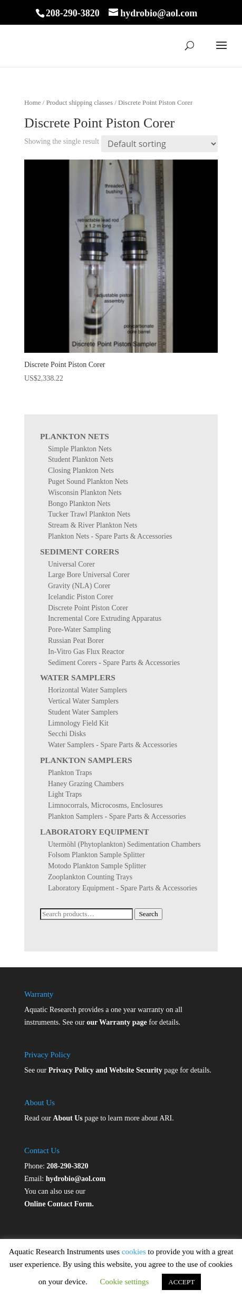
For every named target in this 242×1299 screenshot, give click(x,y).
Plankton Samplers (86, 760)
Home (32, 102)
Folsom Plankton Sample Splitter (96, 855)
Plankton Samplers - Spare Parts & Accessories (117, 816)
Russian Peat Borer (76, 640)
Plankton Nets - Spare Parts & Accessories (110, 536)
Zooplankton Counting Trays (90, 877)
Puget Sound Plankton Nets (88, 481)
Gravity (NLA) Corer (79, 586)
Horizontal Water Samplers (87, 690)
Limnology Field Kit (78, 723)
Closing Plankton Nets (81, 470)
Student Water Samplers (83, 712)
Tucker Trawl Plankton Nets (89, 514)
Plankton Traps (70, 773)
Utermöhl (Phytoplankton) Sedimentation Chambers (124, 844)
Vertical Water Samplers (83, 701)
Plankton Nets (74, 436)
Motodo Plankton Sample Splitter (97, 866)
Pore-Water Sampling (79, 629)
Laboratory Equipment (94, 831)
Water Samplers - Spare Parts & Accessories (112, 745)
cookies (134, 1251)
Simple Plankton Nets (80, 449)
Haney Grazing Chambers (86, 784)
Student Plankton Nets (80, 459)
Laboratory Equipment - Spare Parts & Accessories (122, 888)
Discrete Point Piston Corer (88, 608)
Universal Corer (71, 564)
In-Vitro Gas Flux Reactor (86, 652)
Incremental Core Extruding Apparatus (104, 618)
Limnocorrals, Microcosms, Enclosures (105, 805)
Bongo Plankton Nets (79, 504)
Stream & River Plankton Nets (92, 525)
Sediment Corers (79, 551)
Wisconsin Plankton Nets (85, 493)
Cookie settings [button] (124, 1281)
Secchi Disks (67, 734)
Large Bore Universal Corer (89, 575)
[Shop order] (159, 143)
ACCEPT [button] (181, 1282)
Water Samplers (77, 677)
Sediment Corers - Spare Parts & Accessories (114, 663)
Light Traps (65, 794)
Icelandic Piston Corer (80, 597)
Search (148, 914)
